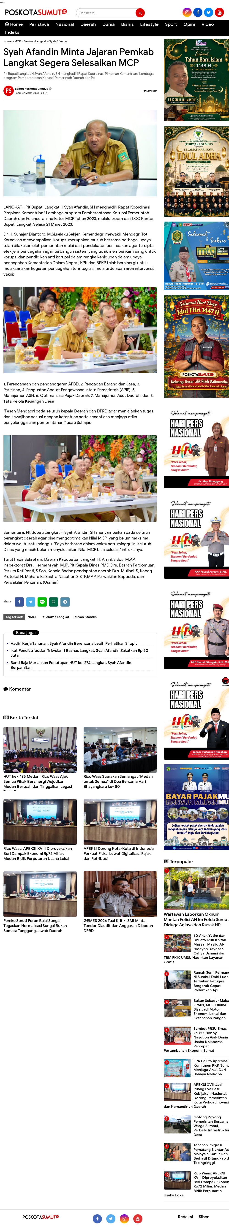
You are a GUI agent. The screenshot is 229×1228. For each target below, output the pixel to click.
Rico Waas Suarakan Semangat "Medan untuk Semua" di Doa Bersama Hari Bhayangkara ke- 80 (118, 781)
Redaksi (185, 1216)
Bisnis (127, 24)
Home (14, 24)
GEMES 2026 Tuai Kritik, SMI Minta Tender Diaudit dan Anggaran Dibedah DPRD (118, 925)
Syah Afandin (58, 41)
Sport (171, 24)
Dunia (108, 24)
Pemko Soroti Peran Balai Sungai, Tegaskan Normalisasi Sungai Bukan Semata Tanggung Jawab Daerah (35, 925)
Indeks (12, 32)
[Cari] (220, 27)
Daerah (88, 24)
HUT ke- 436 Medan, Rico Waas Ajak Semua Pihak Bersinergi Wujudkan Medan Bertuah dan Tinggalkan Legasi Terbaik (37, 784)
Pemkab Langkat (35, 41)
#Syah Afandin (85, 617)
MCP (17, 41)
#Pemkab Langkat (55, 617)
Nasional (64, 24)
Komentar (150, 90)
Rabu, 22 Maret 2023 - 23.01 (31, 93)
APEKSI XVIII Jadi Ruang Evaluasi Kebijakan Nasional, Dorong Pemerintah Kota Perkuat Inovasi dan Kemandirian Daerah (196, 1095)
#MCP (32, 617)
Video (208, 24)
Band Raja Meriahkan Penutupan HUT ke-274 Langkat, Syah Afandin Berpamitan (71, 665)
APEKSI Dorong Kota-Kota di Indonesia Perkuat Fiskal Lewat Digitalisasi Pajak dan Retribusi (119, 853)
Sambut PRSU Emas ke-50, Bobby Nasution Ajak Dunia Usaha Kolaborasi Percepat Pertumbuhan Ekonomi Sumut (196, 1039)
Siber (204, 1216)
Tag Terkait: (14, 617)
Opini (189, 24)
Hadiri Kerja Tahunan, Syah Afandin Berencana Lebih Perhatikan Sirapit (74, 643)
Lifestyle (149, 24)
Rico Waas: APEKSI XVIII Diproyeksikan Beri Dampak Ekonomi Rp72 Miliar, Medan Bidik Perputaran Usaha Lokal (37, 853)
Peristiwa (39, 24)
